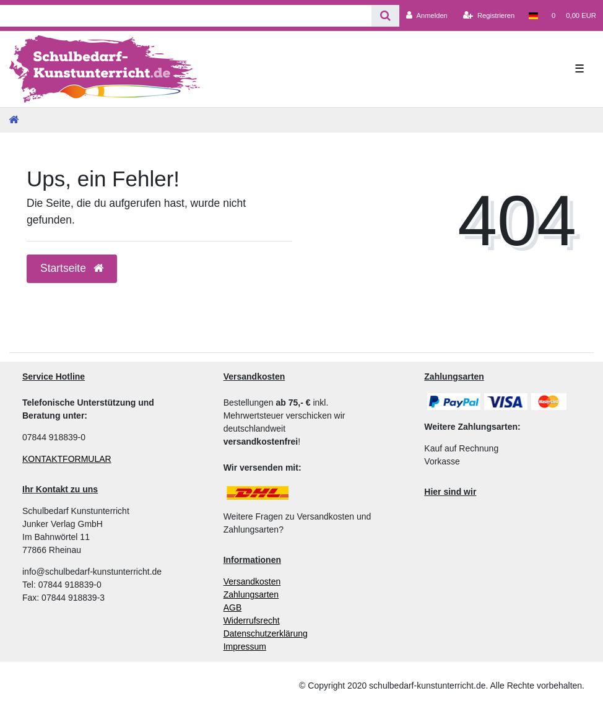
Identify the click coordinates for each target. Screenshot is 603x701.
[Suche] (385, 16)
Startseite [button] (71, 268)
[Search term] (185, 16)
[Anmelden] (426, 15)
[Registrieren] (488, 15)
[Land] (532, 15)
